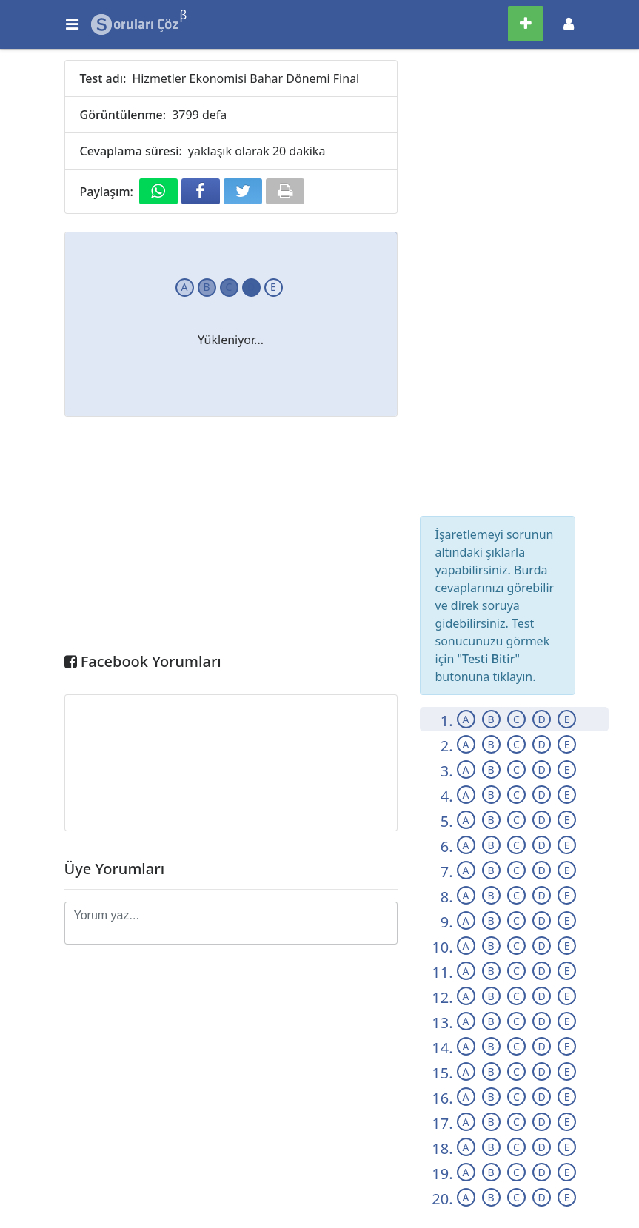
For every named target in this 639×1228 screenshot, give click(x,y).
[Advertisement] (231, 538)
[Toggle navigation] (568, 24)
